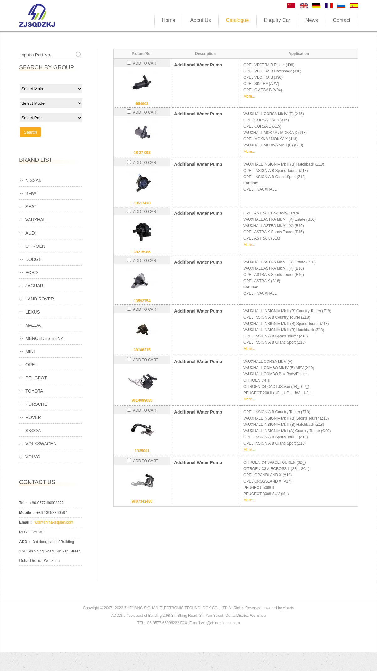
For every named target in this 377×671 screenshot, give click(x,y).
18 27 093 (142, 153)
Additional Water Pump (198, 64)
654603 (142, 104)
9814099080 (142, 400)
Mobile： (27, 512)
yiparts (288, 608)
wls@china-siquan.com (54, 522)
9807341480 (142, 501)
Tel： (23, 503)
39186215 (142, 350)
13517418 (142, 203)
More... (249, 96)
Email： (26, 522)
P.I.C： (25, 532)
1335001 (142, 451)
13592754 (142, 301)
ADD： (25, 542)
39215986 (142, 252)
